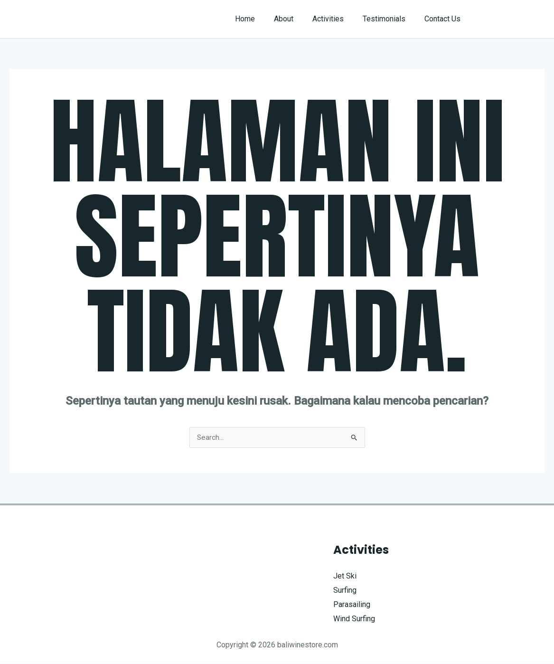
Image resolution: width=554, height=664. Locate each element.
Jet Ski (345, 576)
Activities (337, 18)
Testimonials (389, 18)
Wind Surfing (354, 618)
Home (262, 18)
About (297, 18)
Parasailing (351, 604)
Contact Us (444, 18)
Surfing (345, 590)
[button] (512, 19)
